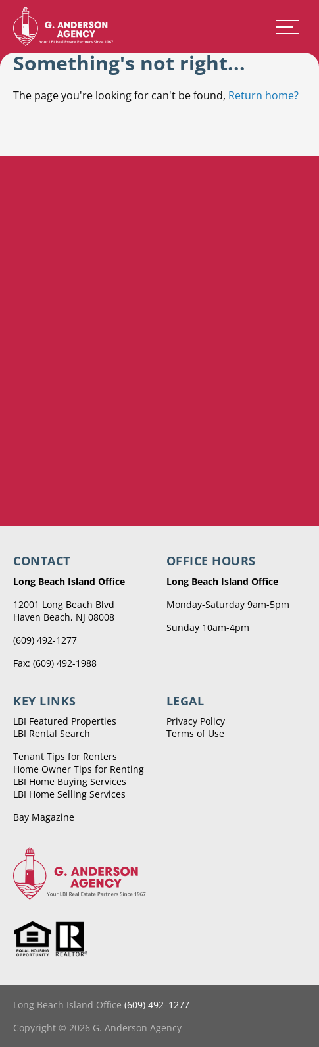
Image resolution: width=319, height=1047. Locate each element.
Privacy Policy (195, 721)
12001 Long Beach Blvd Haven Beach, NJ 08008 (63, 610)
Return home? (263, 95)
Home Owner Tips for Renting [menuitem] (78, 769)
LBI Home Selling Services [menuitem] (69, 794)
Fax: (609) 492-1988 (55, 663)
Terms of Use (195, 733)
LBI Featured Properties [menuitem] (64, 721)
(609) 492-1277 (45, 640)
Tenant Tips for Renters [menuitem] (65, 756)
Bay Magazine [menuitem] (43, 817)
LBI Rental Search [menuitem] (51, 733)
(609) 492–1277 (156, 1004)
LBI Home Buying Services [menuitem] (69, 781)
